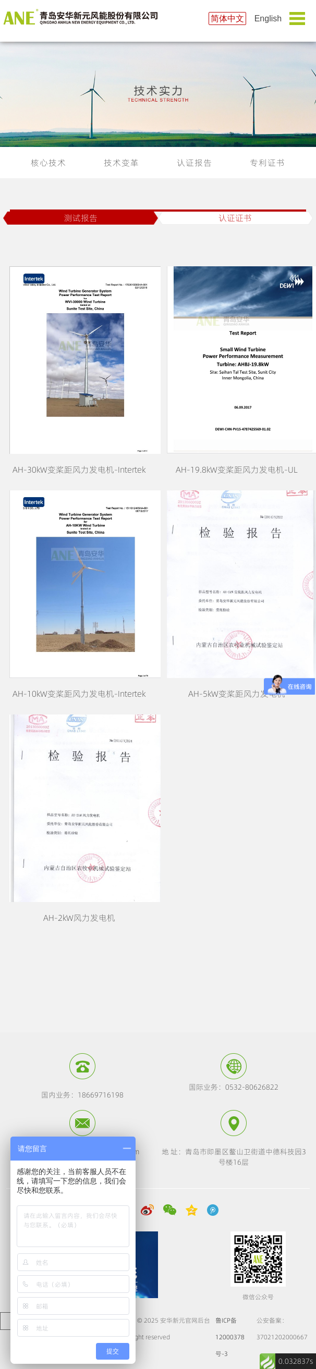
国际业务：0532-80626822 (233, 1087)
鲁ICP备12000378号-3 (230, 1337)
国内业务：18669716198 (82, 1095)
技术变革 (121, 162)
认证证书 (235, 218)
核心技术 (48, 162)
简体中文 (227, 18)
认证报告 (194, 162)
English (268, 18)
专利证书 (267, 162)
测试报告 (81, 218)
